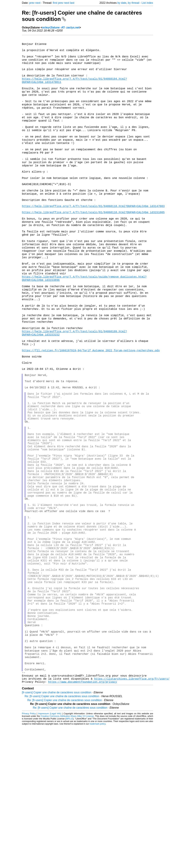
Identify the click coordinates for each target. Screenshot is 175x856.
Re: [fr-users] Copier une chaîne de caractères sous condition (62, 825)
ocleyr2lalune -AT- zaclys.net (60, 27)
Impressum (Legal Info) (49, 843)
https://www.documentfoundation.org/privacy (82, 811)
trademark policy (97, 853)
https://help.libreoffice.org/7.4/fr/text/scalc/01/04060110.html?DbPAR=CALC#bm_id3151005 (93, 246)
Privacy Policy (29, 843)
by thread (133, 2)
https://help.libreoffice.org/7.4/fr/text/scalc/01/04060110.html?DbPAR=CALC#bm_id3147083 (93, 238)
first (55, 2)
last (72, 2)
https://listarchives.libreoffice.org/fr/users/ (132, 807)
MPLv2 (69, 848)
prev (32, 2)
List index (147, 2)
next (37, 2)
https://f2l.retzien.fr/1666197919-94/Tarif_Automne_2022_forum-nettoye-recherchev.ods (91, 408)
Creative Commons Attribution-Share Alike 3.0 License (67, 845)
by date (121, 2)
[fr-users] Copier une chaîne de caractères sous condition (56, 822)
